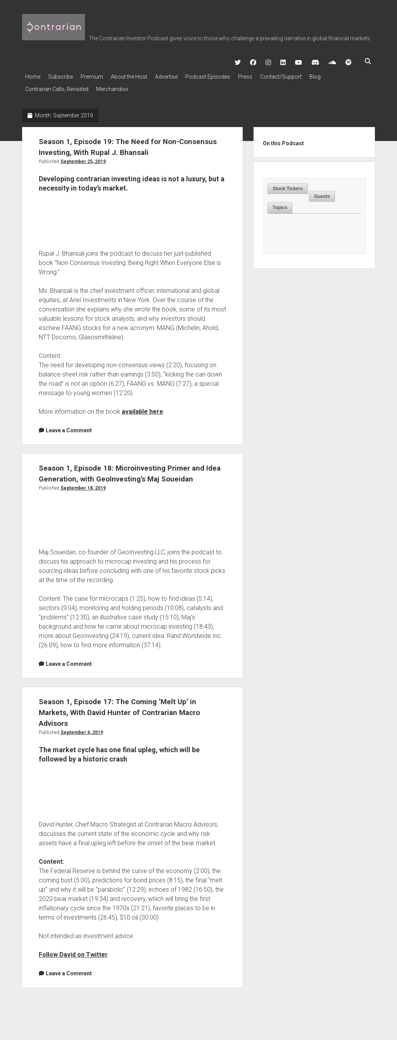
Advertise (182, 74)
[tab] (288, 181)
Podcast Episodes (227, 74)
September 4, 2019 (81, 736)
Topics (280, 200)
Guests (322, 189)
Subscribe (64, 74)
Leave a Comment (69, 423)
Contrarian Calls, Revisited (56, 84)
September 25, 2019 (83, 154)
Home (32, 74)
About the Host (141, 74)
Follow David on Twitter (73, 958)
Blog (346, 74)
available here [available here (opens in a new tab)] (142, 404)
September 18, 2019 (83, 492)
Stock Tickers (288, 181)
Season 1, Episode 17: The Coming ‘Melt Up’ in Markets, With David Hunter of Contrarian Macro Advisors (128, 716)
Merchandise (116, 84)
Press (268, 74)
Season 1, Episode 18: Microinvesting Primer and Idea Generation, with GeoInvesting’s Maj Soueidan (129, 471)
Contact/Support (308, 74)
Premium (99, 74)
